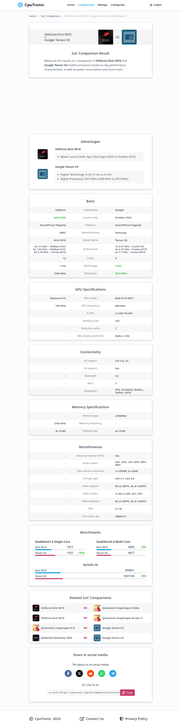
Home (70, 5)
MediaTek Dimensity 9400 (56, 637)
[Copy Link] (127, 692)
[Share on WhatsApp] (101, 673)
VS (85, 607)
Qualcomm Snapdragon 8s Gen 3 (122, 618)
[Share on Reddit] (90, 673)
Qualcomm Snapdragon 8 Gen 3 (60, 628)
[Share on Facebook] (68, 673)
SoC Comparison (50, 16)
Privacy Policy (136, 719)
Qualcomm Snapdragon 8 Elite (120, 608)
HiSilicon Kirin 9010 (68, 149)
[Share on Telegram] (112, 673)
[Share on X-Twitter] (79, 673)
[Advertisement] (90, 106)
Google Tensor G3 (66, 167)
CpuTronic (30, 5)
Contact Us (95, 719)
